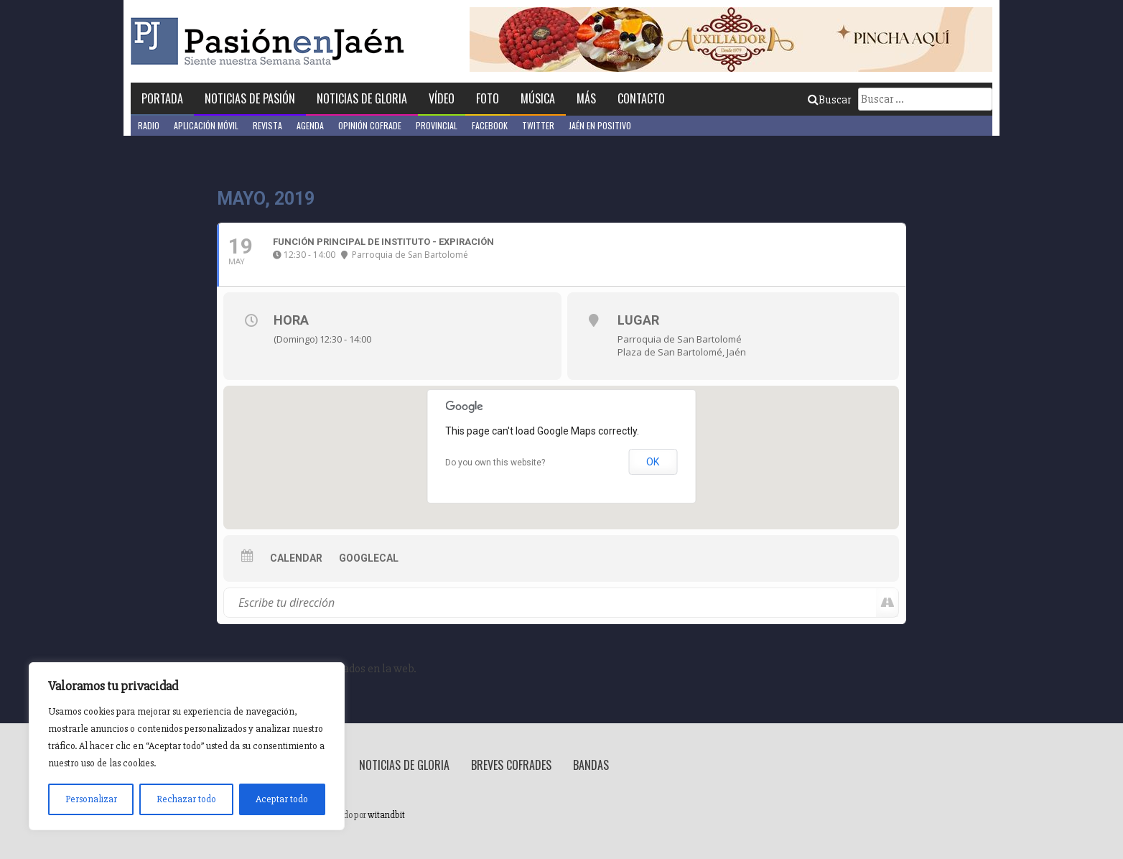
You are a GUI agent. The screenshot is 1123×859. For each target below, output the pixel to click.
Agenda (310, 125)
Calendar (296, 558)
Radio (148, 125)
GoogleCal (369, 558)
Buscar (829, 100)
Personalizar (91, 799)
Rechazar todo (186, 799)
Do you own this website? (495, 463)
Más (586, 98)
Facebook (490, 125)
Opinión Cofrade (369, 125)
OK (652, 462)
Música (538, 98)
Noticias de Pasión (250, 98)
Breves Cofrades (511, 765)
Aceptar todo (282, 799)
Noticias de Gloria (362, 98)
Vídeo (442, 98)
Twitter (538, 125)
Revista (267, 125)
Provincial (436, 125)
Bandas (591, 765)
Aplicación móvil (206, 125)
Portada (162, 98)
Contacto (641, 98)
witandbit (386, 815)
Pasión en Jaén (271, 41)
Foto (487, 98)
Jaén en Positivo (600, 125)
